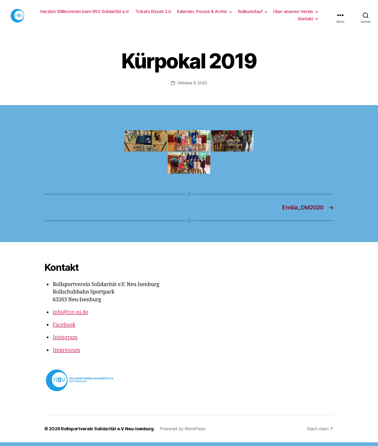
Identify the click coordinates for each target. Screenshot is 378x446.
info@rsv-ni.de (70, 316)
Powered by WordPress (183, 432)
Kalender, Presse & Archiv (202, 13)
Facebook (64, 328)
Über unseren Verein (293, 13)
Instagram (65, 341)
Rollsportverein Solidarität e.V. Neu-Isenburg (107, 432)
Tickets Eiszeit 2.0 (153, 13)
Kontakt (305, 20)
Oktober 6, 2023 (192, 86)
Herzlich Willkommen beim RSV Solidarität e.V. (84, 13)
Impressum (66, 354)
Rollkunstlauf (250, 13)
